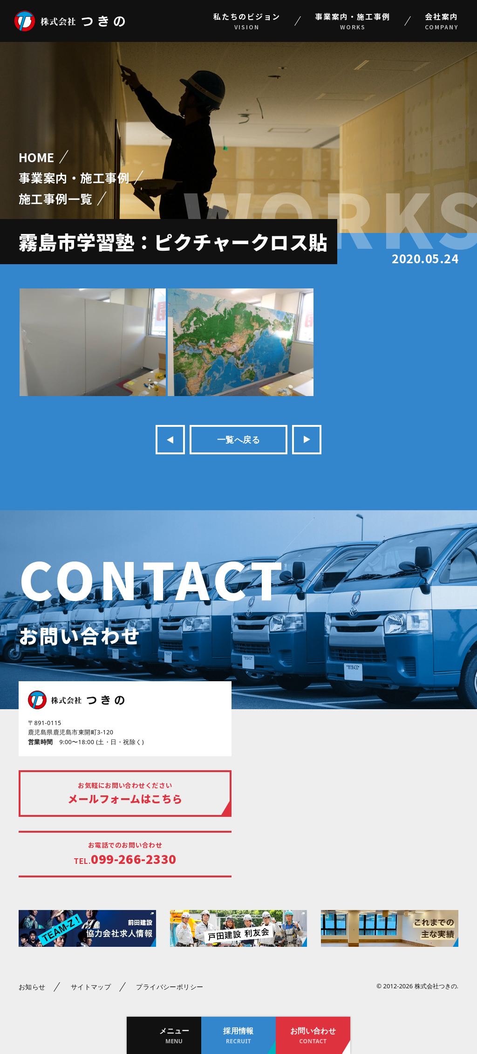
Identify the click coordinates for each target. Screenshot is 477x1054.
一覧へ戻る (238, 439)
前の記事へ (170, 439)
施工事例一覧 (56, 198)
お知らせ (32, 986)
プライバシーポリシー (170, 986)
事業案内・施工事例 (74, 177)
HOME (37, 157)
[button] (164, 1035)
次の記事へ (306, 439)
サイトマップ (91, 986)
